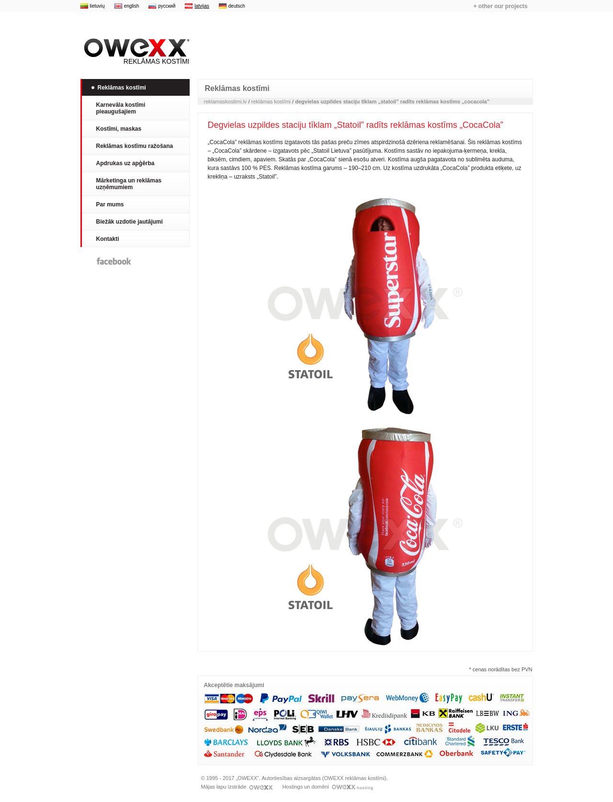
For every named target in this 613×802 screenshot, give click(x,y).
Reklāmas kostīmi (135, 51)
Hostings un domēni (327, 787)
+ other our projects (500, 6)
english (131, 6)
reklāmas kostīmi (271, 101)
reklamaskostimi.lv (225, 101)
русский (166, 6)
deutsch (236, 6)
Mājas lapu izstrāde (237, 787)
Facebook (114, 261)
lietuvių (97, 6)
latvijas (201, 6)
